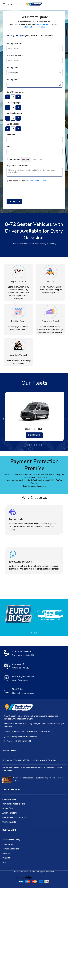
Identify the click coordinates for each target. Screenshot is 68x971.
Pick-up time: (13, 79)
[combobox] (26, 159)
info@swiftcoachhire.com (34, 27)
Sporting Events (9, 822)
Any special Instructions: (18, 165)
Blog (4, 862)
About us (6, 853)
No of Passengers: (15, 92)
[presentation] (26, 189)
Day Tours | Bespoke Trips (13, 804)
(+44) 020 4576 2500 (43, 24)
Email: (9, 146)
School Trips (7, 808)
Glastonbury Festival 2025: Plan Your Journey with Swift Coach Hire (32, 760)
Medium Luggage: (15, 113)
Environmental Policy (11, 840)
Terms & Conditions (10, 849)
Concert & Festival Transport (14, 817)
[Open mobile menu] (7, 4)
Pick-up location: (14, 43)
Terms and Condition (37, 181)
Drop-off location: (15, 55)
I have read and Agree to (27, 181)
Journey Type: (13, 35)
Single (24, 35)
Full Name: (11, 134)
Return (32, 35)
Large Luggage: (14, 124)
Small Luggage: (14, 103)
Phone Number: (14, 159)
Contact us (6, 858)
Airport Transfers (9, 813)
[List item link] (34, 736)
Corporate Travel (9, 799)
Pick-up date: (13, 67)
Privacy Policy (8, 844)
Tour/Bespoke (45, 35)
